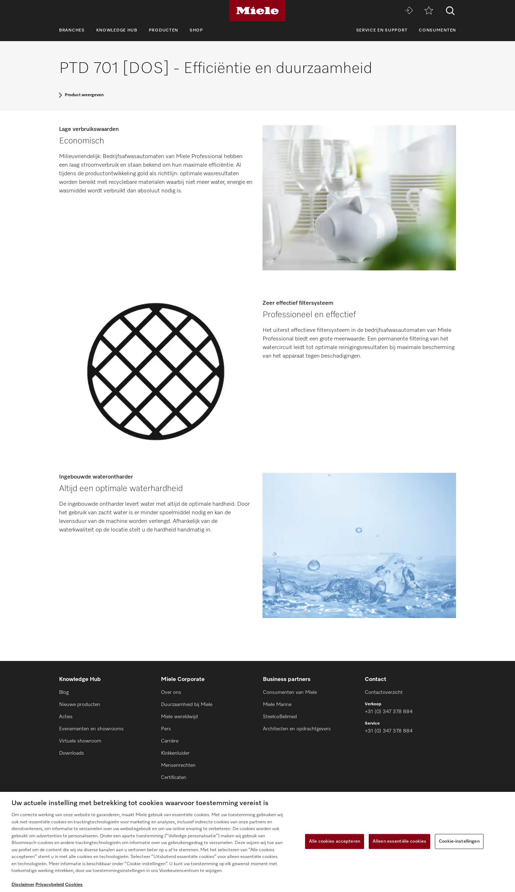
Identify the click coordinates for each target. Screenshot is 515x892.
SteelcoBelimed (280, 716)
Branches (72, 30)
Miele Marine (277, 704)
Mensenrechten (178, 765)
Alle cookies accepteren (334, 841)
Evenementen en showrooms (91, 728)
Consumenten (437, 30)
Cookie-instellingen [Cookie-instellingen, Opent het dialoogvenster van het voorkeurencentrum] (459, 841)
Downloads (71, 753)
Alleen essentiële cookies (399, 841)
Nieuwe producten (79, 704)
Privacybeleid (49, 884)
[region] (257, 842)
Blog (64, 692)
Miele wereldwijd (179, 716)
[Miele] (257, 10)
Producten (163, 30)
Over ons (171, 692)
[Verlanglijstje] (429, 11)
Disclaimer (22, 884)
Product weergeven (84, 95)
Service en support (382, 30)
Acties (66, 716)
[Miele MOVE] (408, 11)
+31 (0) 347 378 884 (389, 711)
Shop (196, 30)
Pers (166, 728)
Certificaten (173, 777)
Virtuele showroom (80, 741)
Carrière (169, 741)
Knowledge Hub (116, 30)
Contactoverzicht (384, 692)
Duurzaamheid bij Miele (186, 704)
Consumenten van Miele (290, 692)
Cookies (74, 884)
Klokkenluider (175, 753)
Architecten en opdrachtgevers (297, 728)
